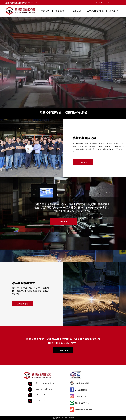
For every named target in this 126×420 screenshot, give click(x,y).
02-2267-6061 (40, 400)
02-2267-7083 (33, 2)
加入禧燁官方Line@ (82, 403)
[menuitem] (45, 11)
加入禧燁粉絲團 (81, 390)
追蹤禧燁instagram (82, 396)
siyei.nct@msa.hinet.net (107, 2)
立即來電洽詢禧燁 (82, 383)
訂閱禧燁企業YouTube (83, 409)
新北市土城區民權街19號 (16, 2)
